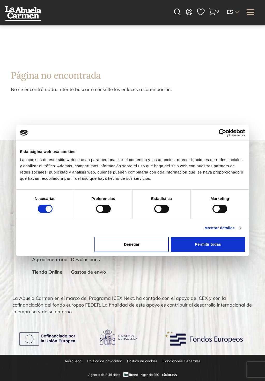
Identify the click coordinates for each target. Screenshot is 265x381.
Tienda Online (47, 272)
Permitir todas (208, 244)
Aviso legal (73, 361)
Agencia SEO (150, 375)
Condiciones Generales (182, 361)
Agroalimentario (49, 259)
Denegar (131, 244)
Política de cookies (142, 361)
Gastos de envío (88, 272)
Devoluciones (85, 259)
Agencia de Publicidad (104, 375)
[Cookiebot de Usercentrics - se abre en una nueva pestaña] (222, 132)
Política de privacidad (104, 361)
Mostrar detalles (219, 228)
